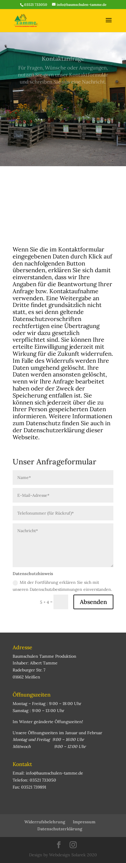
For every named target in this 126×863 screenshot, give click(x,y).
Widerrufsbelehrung (44, 821)
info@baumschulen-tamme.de (54, 773)
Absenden (93, 601)
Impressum (84, 821)
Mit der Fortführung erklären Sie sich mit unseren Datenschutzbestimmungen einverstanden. (62, 586)
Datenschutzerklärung (59, 828)
